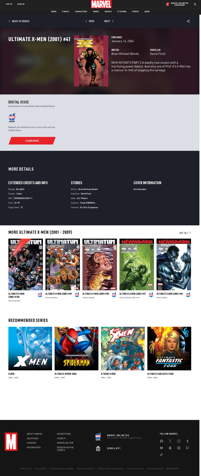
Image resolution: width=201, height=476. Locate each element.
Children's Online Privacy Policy (110, 468)
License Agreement (135, 468)
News (54, 11)
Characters (81, 11)
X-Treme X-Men (108, 403)
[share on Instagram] (178, 441)
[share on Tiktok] (161, 455)
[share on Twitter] (170, 441)
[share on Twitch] (187, 448)
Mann (165, 327)
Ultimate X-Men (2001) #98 (95, 323)
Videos (135, 11)
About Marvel (35, 434)
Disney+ (61, 438)
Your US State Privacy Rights (61, 468)
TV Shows (122, 11)
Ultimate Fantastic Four (160, 403)
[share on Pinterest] (178, 448)
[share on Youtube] (161, 448)
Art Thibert (82, 227)
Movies (108, 11)
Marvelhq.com (65, 443)
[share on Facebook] (161, 441)
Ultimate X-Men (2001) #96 (170, 323)
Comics (65, 11)
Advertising (64, 434)
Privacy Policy (40, 468)
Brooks (17, 330)
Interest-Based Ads (155, 468)
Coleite (11, 330)
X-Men (11, 403)
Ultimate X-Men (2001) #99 (58, 323)
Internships (34, 447)
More (147, 11)
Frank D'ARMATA (87, 232)
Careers (32, 443)
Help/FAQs (32, 438)
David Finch (134, 67)
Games (96, 11)
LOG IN (9, 4)
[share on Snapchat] (170, 448)
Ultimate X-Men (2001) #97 (132, 323)
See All (185, 262)
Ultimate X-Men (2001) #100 (16, 325)
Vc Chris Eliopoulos (89, 236)
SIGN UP (21, 4)
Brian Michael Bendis (79, 67)
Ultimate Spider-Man (65, 403)
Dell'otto (136, 327)
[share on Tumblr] (187, 441)
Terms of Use (25, 468)
